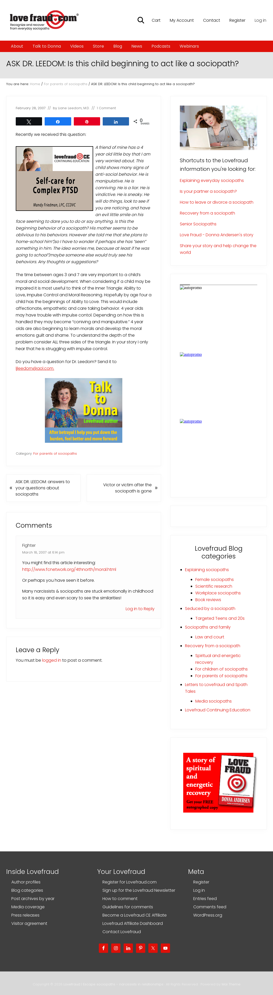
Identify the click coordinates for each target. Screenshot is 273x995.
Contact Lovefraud (121, 932)
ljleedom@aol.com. (35, 368)
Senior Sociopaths (198, 224)
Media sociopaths (213, 701)
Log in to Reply (140, 609)
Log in (260, 20)
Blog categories (27, 890)
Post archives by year (32, 899)
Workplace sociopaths (218, 593)
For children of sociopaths (221, 669)
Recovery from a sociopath (207, 213)
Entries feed (205, 899)
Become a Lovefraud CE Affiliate (134, 915)
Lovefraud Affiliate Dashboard (132, 923)
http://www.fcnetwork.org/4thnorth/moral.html (69, 569)
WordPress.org (207, 915)
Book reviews (208, 600)
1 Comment (106, 108)
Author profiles (26, 882)
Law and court (209, 637)
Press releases (25, 915)
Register (201, 882)
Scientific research (213, 586)
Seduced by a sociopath (210, 608)
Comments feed (209, 907)
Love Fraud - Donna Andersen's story (216, 235)
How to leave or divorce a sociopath (216, 202)
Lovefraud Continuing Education (217, 710)
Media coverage (28, 907)
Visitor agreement (29, 923)
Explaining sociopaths (207, 570)
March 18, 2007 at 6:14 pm (43, 552)
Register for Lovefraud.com (129, 882)
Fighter (29, 545)
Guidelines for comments (127, 907)
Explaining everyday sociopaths (212, 180)
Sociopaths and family (208, 627)
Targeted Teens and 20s (220, 618)
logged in (51, 660)
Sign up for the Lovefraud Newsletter (138, 890)
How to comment (120, 899)
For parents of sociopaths (55, 453)
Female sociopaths (214, 580)
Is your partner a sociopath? (208, 191)
